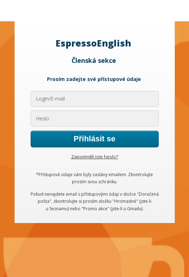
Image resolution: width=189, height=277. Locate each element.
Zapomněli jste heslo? (94, 156)
